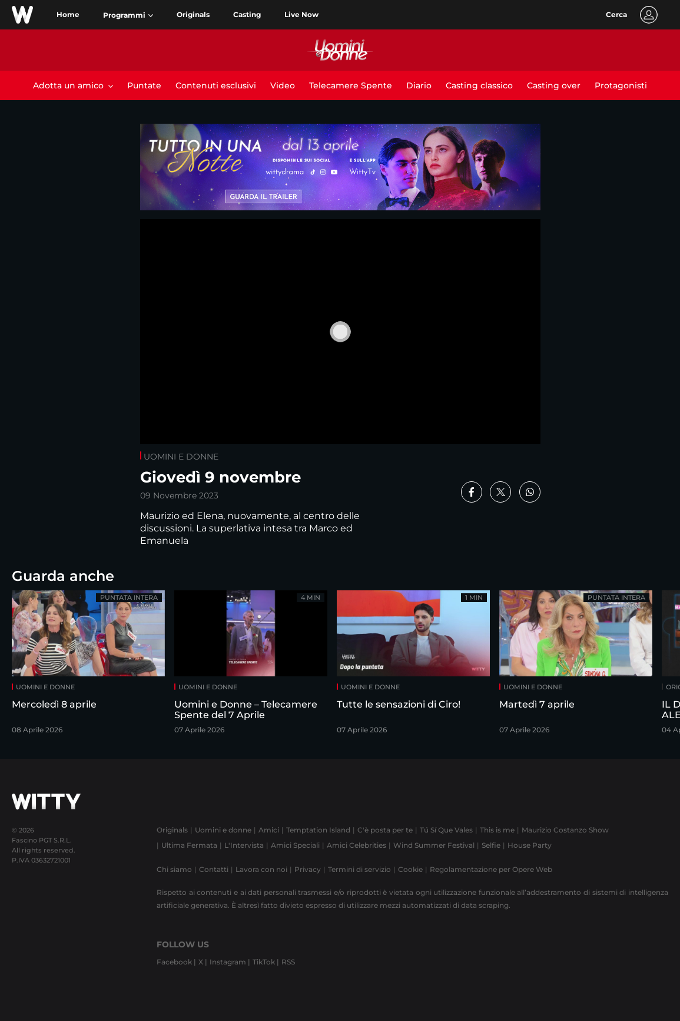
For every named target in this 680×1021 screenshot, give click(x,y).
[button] (128, 15)
